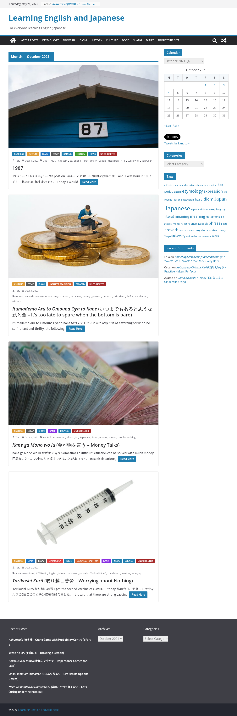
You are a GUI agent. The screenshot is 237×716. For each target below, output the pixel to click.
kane (94, 437)
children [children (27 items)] (199, 184)
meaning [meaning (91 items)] (197, 216)
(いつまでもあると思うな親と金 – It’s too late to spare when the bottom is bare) (82, 311)
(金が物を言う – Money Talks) (65, 445)
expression (58, 437)
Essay (55, 153)
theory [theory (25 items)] (222, 230)
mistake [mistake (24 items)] (168, 223)
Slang (137, 40)
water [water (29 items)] (194, 236)
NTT (123, 160)
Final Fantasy (90, 160)
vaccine (126, 573)
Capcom (62, 160)
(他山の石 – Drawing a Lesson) (36, 653)
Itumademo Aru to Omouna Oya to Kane (46, 296)
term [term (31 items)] (215, 230)
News (93, 153)
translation (140, 296)
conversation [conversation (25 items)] (210, 184)
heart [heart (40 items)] (198, 199)
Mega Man (113, 160)
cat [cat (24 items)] (182, 185)
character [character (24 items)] (189, 185)
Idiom (83, 40)
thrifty (130, 296)
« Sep (167, 125)
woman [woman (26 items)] (202, 236)
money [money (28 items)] (176, 223)
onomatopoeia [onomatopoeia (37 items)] (199, 223)
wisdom (16, 301)
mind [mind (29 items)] (221, 216)
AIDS (53, 160)
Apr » (176, 125)
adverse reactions (24, 573)
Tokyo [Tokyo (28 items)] (167, 236)
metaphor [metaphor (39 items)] (212, 216)
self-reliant (118, 296)
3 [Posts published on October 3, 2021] (224, 85)
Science (129, 560)
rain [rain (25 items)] (181, 230)
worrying (136, 573)
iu (76, 437)
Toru (17, 160)
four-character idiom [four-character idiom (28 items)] (184, 199)
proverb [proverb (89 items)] (171, 229)
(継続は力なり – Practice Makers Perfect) (195, 269)
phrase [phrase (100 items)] (215, 223)
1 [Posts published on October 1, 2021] (205, 85)
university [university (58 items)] (178, 235)
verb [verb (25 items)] (188, 236)
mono (112, 437)
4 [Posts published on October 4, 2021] (169, 92)
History (96, 40)
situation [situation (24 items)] (188, 230)
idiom (70, 437)
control (47, 437)
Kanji (52, 430)
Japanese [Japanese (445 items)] (177, 208)
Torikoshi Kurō (98, 573)
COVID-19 (41, 573)
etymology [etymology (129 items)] (192, 191)
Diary (150, 40)
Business (19, 153)
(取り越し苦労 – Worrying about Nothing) (72, 580)
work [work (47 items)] (215, 236)
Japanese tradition (60, 284)
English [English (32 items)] (178, 191)
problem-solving (126, 437)
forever (19, 296)
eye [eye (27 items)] (225, 191)
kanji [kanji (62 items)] (212, 209)
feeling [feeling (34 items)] (168, 199)
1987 (46, 160)
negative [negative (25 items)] (185, 223)
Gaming (67, 153)
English (52, 573)
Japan (102, 160)
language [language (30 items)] (221, 209)
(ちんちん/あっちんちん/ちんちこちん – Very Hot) (195, 259)
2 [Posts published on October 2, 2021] (215, 85)
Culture (112, 40)
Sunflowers (133, 160)
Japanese (75, 296)
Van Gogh (147, 160)
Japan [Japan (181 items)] (220, 198)
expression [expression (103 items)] (213, 191)
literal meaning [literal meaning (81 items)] (176, 216)
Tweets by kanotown (177, 143)
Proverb (69, 40)
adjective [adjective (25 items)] (169, 184)
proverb (107, 296)
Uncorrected (107, 153)
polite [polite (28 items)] (224, 223)
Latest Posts (29, 40)
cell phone (75, 160)
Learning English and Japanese (66, 17)
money (86, 296)
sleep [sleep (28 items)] (203, 230)
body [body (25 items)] (177, 184)
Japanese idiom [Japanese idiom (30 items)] (199, 209)
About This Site (168, 40)
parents (96, 296)
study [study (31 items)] (210, 230)
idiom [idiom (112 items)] (207, 199)
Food (125, 40)
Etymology (50, 40)
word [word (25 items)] (209, 236)
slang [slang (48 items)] (197, 230)
